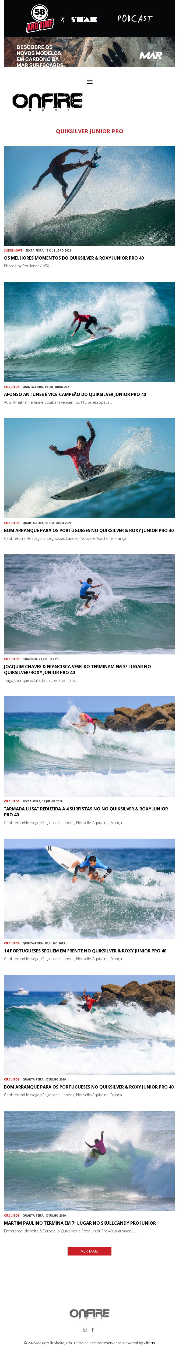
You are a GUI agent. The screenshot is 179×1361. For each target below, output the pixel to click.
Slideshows (13, 250)
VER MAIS (89, 1251)
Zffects (149, 1342)
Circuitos (11, 387)
